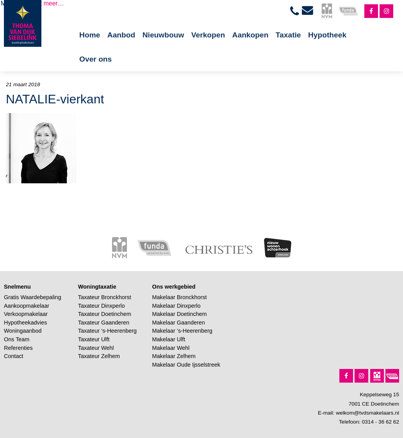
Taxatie (288, 35)
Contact (13, 356)
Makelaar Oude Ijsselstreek (186, 365)
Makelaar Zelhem (174, 356)
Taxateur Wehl (96, 348)
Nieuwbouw (163, 35)
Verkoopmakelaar (26, 314)
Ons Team (16, 339)
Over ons (95, 59)
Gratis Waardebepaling (32, 297)
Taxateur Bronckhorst (104, 297)
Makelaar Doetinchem (179, 314)
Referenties (18, 348)
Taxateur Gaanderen (103, 322)
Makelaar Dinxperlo (176, 306)
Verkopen (208, 35)
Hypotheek (327, 35)
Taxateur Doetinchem (104, 314)
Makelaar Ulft (168, 339)
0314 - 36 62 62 (380, 422)
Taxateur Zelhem (99, 356)
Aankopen (250, 35)
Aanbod (121, 35)
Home (89, 35)
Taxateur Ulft (94, 339)
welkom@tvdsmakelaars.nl (367, 413)
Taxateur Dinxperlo (101, 306)
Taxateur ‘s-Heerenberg (107, 331)
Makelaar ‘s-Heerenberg (182, 331)
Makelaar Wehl (171, 348)
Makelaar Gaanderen (178, 322)
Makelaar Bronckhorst (179, 297)
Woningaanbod (23, 331)
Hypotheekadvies (25, 322)
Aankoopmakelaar (26, 306)
